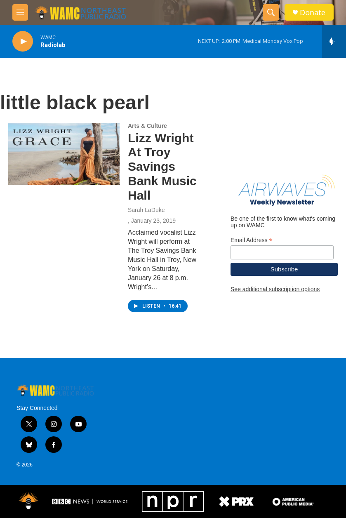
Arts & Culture (147, 125)
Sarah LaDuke (146, 210)
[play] (22, 41)
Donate (312, 12)
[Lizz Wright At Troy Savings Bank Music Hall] (64, 154)
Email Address (252, 240)
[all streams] (334, 41)
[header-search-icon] (271, 12)
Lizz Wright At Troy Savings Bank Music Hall (162, 166)
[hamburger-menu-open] (20, 12)
